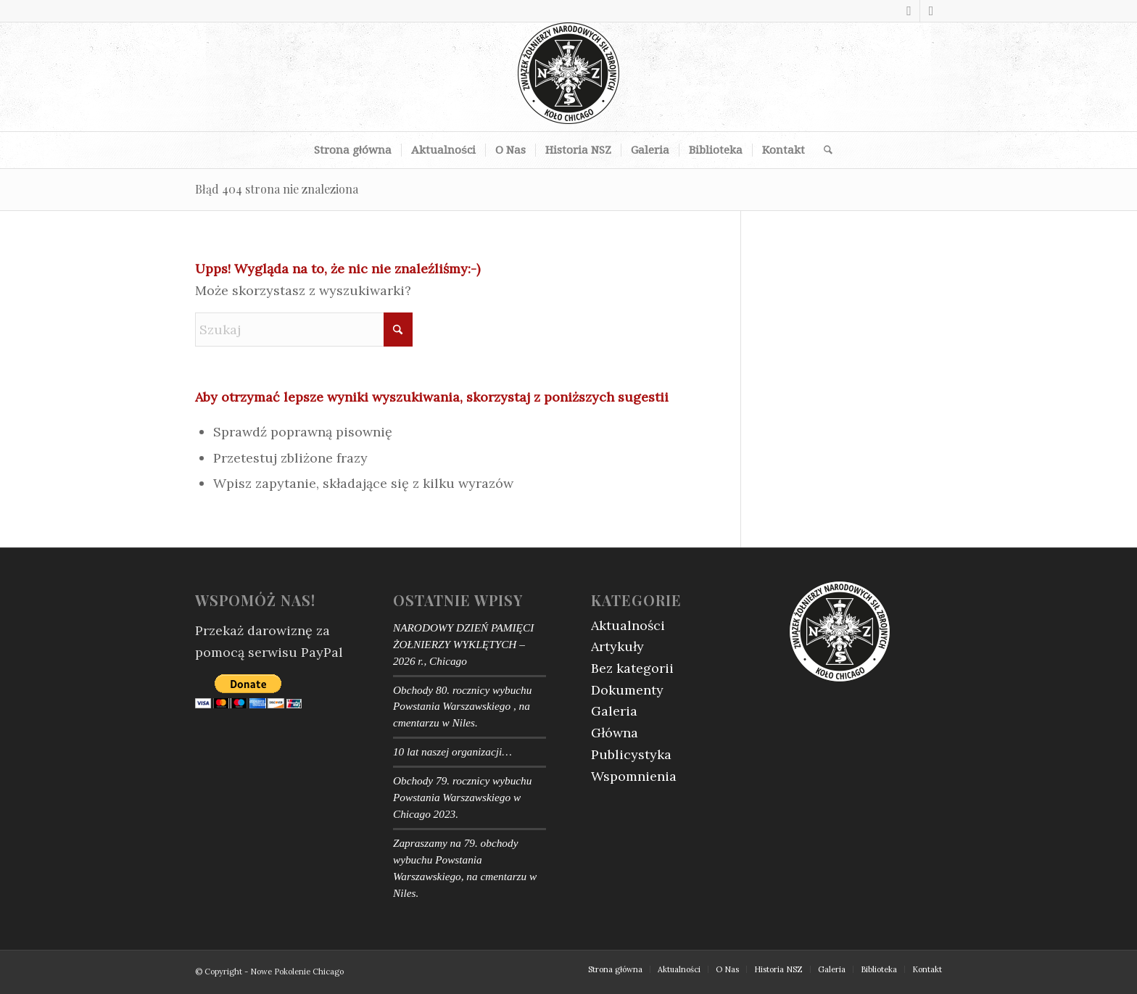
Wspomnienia (634, 776)
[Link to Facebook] (908, 11)
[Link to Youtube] (931, 11)
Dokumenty (627, 690)
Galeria (614, 711)
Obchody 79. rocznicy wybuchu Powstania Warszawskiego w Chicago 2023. (462, 797)
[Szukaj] (823, 150)
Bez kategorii (632, 668)
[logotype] (568, 76)
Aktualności (628, 625)
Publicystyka (631, 754)
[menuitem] (353, 150)
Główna (614, 732)
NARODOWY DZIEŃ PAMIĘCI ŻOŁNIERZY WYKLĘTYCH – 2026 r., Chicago (463, 644)
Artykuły (617, 646)
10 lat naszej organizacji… (452, 751)
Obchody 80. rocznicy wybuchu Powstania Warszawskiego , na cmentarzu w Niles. (462, 706)
